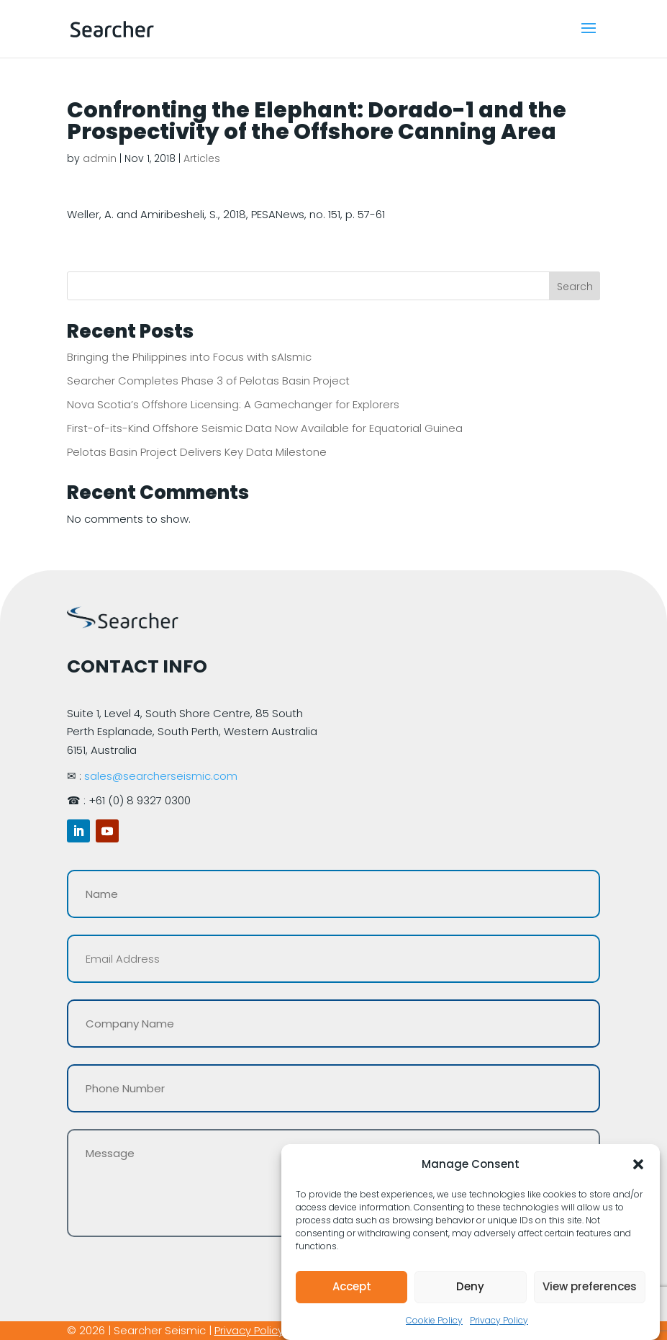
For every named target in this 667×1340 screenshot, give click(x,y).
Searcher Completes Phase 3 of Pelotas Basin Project (208, 380)
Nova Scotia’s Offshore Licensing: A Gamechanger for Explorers (233, 404)
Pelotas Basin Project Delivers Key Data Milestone (197, 451)
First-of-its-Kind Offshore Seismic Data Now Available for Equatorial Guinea (265, 428)
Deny (470, 1286)
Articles (201, 158)
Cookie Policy (434, 1320)
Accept (351, 1286)
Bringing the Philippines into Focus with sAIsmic (189, 356)
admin (100, 158)
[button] (638, 1164)
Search (575, 286)
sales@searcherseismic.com (160, 775)
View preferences (590, 1286)
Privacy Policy (499, 1320)
